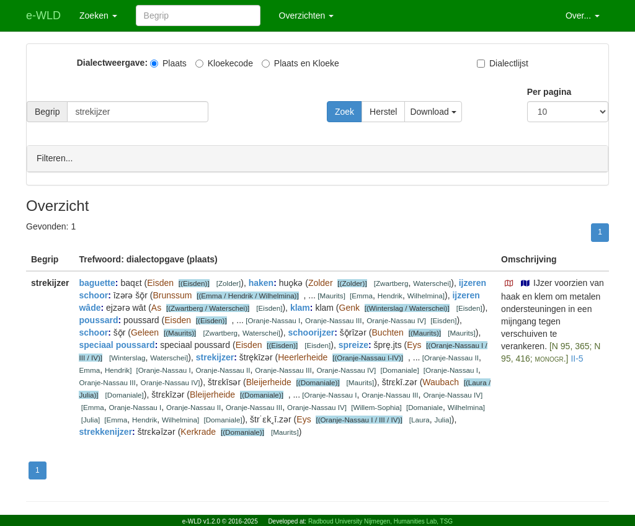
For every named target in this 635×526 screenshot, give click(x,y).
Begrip (47, 112)
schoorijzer (311, 332)
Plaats (168, 63)
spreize (353, 344)
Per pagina (549, 92)
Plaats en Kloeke (300, 63)
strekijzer (215, 357)
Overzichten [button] (306, 15)
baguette (97, 282)
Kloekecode (224, 63)
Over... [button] (583, 15)
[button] (509, 283)
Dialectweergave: (112, 63)
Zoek (344, 112)
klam (300, 307)
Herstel (383, 112)
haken (261, 282)
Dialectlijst (502, 63)
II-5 (577, 358)
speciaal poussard (116, 344)
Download (433, 112)
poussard (98, 319)
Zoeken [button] (98, 15)
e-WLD (43, 15)
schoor (93, 332)
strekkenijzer (105, 431)
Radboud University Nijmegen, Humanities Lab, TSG (380, 521)
